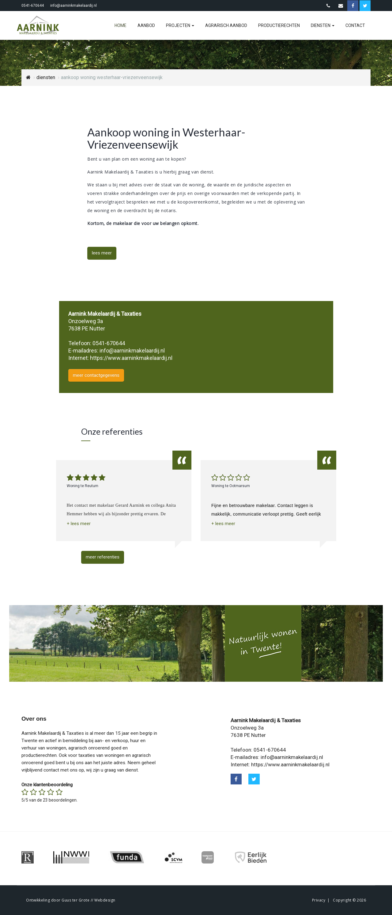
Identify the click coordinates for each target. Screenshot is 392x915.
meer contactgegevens (96, 375)
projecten (180, 25)
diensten (322, 25)
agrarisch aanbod (226, 25)
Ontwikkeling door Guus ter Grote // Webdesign (70, 900)
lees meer (102, 253)
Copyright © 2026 (349, 900)
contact (355, 25)
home (120, 25)
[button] (79, 523)
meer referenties (102, 557)
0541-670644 (32, 5)
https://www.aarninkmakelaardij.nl (131, 358)
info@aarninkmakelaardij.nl (73, 5)
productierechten (279, 25)
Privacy (319, 900)
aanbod (146, 25)
